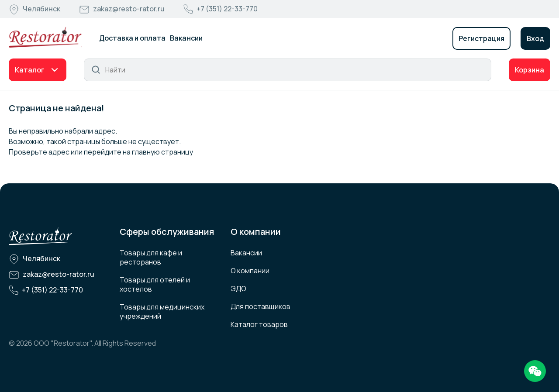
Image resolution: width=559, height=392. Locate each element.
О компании (250, 270)
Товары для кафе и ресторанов (151, 257)
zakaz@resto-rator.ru (129, 9)
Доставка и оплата (132, 38)
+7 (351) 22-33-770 (227, 9)
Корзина (529, 70)
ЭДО (238, 288)
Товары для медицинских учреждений (162, 311)
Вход (535, 38)
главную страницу (162, 152)
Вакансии (186, 38)
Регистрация (481, 38)
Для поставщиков (260, 306)
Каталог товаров (259, 324)
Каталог (30, 70)
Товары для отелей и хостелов (155, 284)
